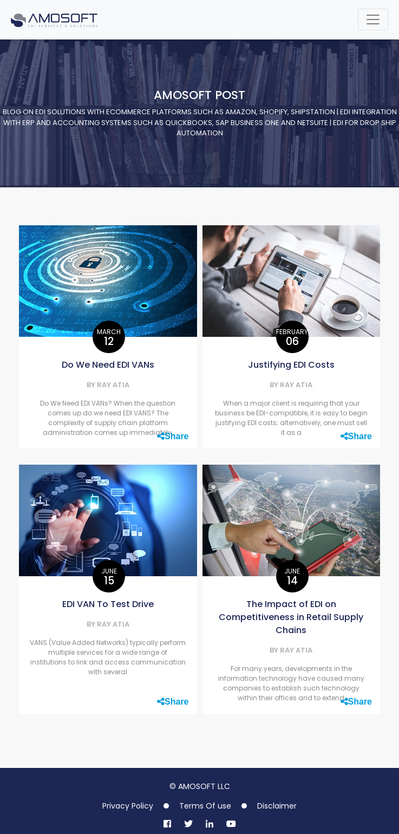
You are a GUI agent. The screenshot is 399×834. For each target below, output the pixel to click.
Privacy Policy (127, 805)
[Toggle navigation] (373, 19)
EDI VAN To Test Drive (108, 604)
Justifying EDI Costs (291, 365)
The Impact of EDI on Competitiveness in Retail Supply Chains (291, 617)
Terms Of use (205, 805)
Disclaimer (277, 805)
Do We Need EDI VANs (108, 365)
